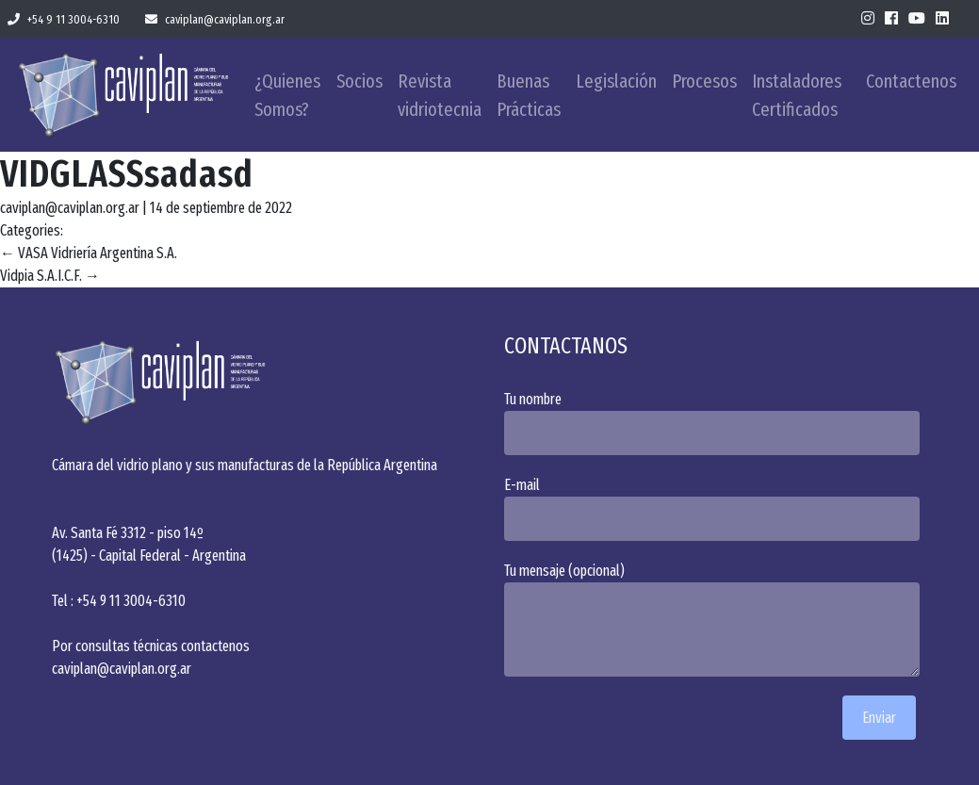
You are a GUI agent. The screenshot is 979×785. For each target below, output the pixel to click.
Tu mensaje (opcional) (716, 619)
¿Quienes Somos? (287, 95)
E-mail (716, 508)
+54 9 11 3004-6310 (64, 19)
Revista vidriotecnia (439, 95)
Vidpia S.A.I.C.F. (50, 276)
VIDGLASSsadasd (126, 174)
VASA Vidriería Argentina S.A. (88, 253)
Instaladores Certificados (796, 95)
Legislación (616, 81)
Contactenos (911, 81)
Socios (359, 81)
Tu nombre (716, 422)
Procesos (704, 81)
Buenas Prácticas (529, 95)
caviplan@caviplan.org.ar (215, 19)
